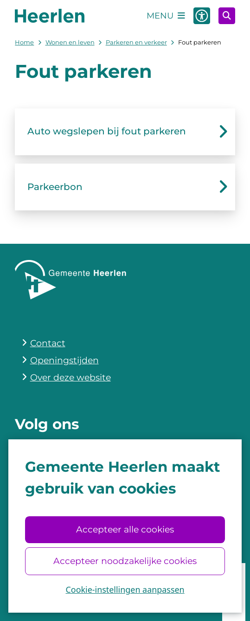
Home (24, 42)
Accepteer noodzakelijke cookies (125, 561)
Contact (47, 343)
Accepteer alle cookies (125, 529)
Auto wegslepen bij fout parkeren (106, 131)
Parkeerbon (55, 186)
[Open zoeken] (226, 15)
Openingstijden (64, 360)
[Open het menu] (166, 15)
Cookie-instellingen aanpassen (124, 589)
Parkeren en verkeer (136, 42)
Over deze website (70, 377)
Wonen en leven (70, 42)
